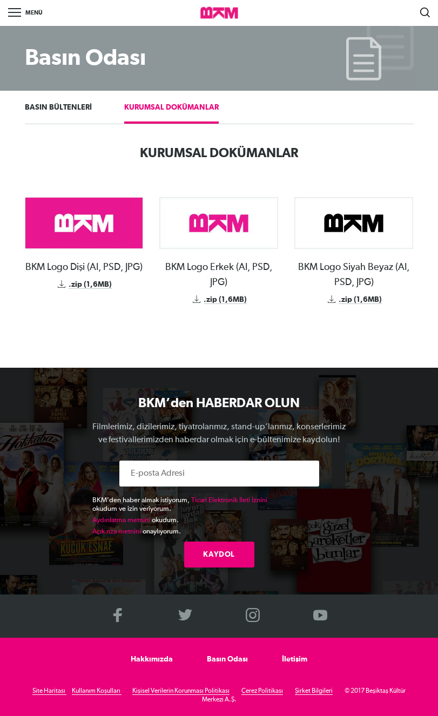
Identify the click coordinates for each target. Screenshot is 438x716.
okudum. (135, 520)
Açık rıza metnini (116, 531)
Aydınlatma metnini (121, 520)
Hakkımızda (152, 659)
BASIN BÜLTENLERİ (58, 107)
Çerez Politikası (262, 691)
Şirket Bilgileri (314, 691)
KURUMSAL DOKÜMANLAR (171, 107)
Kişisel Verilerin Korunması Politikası (181, 691)
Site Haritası (49, 691)
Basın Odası (227, 659)
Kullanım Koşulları (97, 691)
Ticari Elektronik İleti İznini (229, 500)
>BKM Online (219, 13)
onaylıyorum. (136, 531)
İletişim (294, 659)
